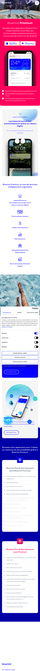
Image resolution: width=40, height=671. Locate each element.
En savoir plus (11, 372)
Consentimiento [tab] (7, 312)
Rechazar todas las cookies (20, 361)
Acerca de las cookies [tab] (32, 312)
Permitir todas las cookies (20, 353)
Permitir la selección (20, 357)
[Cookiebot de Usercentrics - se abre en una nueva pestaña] (32, 308)
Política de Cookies (7, 326)
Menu (37, 3)
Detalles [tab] (19, 312)
